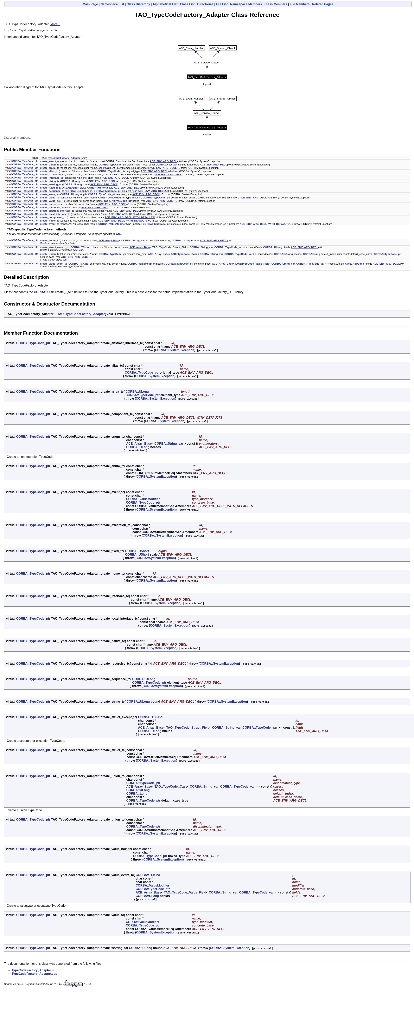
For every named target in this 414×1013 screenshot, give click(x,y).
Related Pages (322, 4)
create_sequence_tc (52, 191)
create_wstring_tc (50, 185)
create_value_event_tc (53, 264)
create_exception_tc (52, 175)
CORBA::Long (311, 254)
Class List (187, 4)
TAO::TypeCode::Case (184, 254)
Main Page (90, 4)
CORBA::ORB (44, 292)
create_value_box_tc (52, 201)
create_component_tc (53, 217)
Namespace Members (246, 4)
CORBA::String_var (133, 241)
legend (207, 84)
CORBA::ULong (70, 181)
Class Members (275, 4)
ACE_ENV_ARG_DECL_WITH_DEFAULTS (129, 217)
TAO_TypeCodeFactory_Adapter (81, 314)
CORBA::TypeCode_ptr (25, 161)
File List (222, 4)
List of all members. (17, 138)
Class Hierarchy (138, 4)
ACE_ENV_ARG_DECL (163, 161)
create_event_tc (49, 224)
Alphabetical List (165, 4)
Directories (205, 4)
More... (55, 24)
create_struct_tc (49, 161)
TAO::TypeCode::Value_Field (252, 264)
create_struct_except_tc (54, 247)
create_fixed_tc (49, 188)
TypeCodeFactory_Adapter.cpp (34, 974)
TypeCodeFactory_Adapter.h (33, 970)
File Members (299, 4)
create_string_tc (49, 181)
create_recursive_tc (52, 208)
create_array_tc (49, 194)
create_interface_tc (51, 178)
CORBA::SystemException (174, 350)
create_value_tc (49, 198)
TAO (118, 234)
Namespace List (112, 4)
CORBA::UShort (69, 188)
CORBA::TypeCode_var (228, 247)
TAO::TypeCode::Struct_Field (170, 247)
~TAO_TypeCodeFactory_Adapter (60, 158)
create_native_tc (50, 204)
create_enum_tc (49, 168)
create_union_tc (49, 165)
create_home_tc (49, 221)
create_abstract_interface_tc (57, 211)
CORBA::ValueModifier (111, 198)
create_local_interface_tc (55, 214)
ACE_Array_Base (109, 241)
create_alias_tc (49, 171)
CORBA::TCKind (80, 247)
